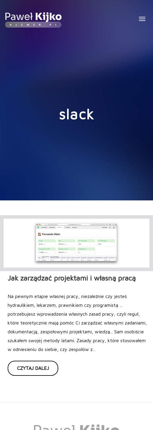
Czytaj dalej (33, 368)
